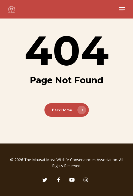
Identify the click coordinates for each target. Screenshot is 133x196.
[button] (122, 9)
